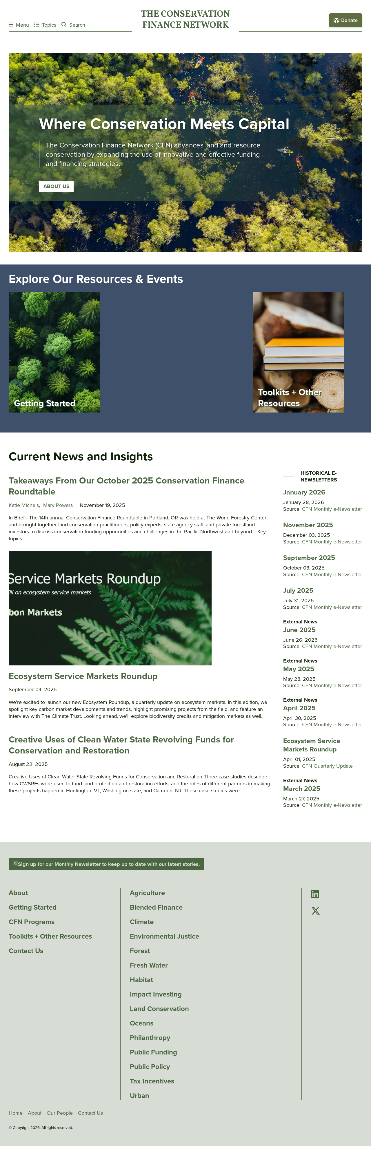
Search (73, 25)
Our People (60, 1113)
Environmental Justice (164, 936)
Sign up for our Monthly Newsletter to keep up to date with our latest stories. (106, 864)
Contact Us (26, 950)
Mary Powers (58, 505)
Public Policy (150, 1066)
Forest (140, 950)
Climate (142, 921)
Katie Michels (24, 505)
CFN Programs (31, 921)
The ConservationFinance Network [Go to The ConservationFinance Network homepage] (185, 20)
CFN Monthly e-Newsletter (332, 509)
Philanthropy (150, 1037)
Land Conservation (159, 1008)
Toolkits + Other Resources (50, 936)
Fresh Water (149, 965)
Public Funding (153, 1052)
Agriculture (147, 892)
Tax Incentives (152, 1081)
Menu (19, 25)
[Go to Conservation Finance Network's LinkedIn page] (315, 894)
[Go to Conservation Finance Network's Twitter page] (315, 911)
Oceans (141, 1023)
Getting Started (33, 907)
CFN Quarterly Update (327, 766)
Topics (45, 25)
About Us (56, 186)
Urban (139, 1095)
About (18, 892)
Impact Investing (156, 994)
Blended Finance (156, 907)
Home (16, 1113)
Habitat (141, 979)
